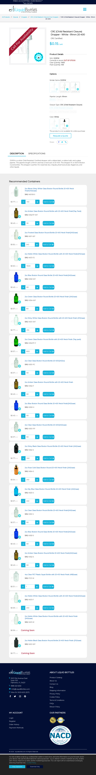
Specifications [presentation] (36, 154)
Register (12, 722)
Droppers (24, 17)
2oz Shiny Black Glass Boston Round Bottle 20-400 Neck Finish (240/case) (53, 447)
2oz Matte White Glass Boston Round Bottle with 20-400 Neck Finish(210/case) (55, 255)
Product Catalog (56, 678)
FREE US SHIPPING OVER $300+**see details (27, 2)
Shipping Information (58, 691)
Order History (14, 725)
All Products (6, 17)
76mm (59, 100)
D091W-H (75, 88)
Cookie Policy (55, 698)
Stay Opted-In (17, 766)
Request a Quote (60, 137)
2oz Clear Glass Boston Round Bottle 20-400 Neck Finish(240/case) (50, 511)
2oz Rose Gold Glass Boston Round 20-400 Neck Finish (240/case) (50, 468)
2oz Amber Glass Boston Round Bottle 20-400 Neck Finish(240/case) (51, 554)
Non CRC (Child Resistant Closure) (63, 112)
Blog (51, 688)
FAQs (52, 704)
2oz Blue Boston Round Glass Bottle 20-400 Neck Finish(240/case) (50, 276)
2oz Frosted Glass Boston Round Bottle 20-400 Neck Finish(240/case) (51, 233)
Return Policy (55, 707)
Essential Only (35, 766)
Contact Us (54, 685)
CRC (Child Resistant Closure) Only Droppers (44, 17)
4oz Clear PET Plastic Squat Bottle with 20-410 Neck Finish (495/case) (51, 575)
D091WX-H (64, 88)
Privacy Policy (55, 694)
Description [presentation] (17, 154)
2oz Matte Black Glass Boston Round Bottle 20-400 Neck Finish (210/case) (53, 641)
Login (11, 719)
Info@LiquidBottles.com (20, 690)
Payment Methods (16, 728)
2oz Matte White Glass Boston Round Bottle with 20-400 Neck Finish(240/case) (55, 597)
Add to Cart (48, 202)
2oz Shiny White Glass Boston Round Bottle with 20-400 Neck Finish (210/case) (55, 319)
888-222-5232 (16, 686)
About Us (53, 681)
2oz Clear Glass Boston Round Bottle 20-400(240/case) (45, 426)
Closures (15, 17)
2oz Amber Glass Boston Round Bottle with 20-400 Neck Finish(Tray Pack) (53, 212)
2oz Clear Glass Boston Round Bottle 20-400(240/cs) (45, 361)
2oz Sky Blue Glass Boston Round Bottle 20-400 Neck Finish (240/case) (52, 490)
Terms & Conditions (57, 701)
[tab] (17, 154)
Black (64, 125)
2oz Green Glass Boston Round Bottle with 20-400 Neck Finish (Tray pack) (53, 340)
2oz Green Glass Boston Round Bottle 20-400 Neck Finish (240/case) (51, 297)
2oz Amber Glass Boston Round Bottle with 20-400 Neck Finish (49, 383)
